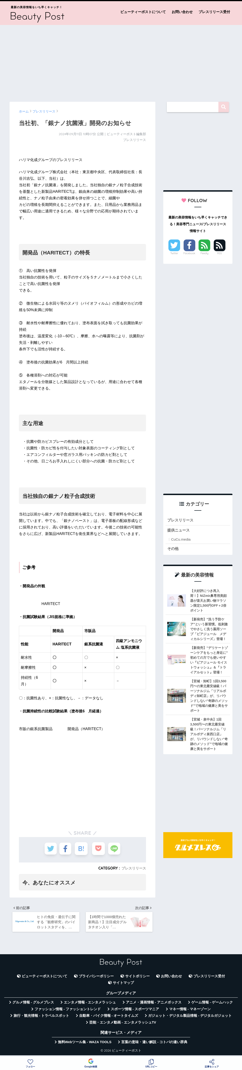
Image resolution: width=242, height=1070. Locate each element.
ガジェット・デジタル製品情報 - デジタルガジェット (190, 1018)
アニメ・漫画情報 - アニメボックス (154, 1004)
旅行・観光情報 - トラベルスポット (41, 1018)
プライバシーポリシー (96, 978)
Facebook (189, 253)
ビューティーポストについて (143, 12)
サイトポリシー (137, 978)
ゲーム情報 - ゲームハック (212, 1004)
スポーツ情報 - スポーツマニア (135, 1011)
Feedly (204, 253)
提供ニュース (179, 531)
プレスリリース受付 (214, 12)
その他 (173, 549)
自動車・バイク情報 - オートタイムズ (108, 1018)
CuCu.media (181, 540)
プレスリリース (133, 868)
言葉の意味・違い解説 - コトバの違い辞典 (154, 1044)
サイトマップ (123, 985)
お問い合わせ (182, 12)
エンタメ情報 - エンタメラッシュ (90, 1004)
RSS (219, 253)
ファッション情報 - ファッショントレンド (68, 1011)
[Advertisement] (121, 61)
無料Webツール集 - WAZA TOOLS (84, 1044)
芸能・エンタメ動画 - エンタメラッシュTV (122, 1024)
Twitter (174, 253)
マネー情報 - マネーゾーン (190, 1011)
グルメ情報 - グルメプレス (33, 1004)
